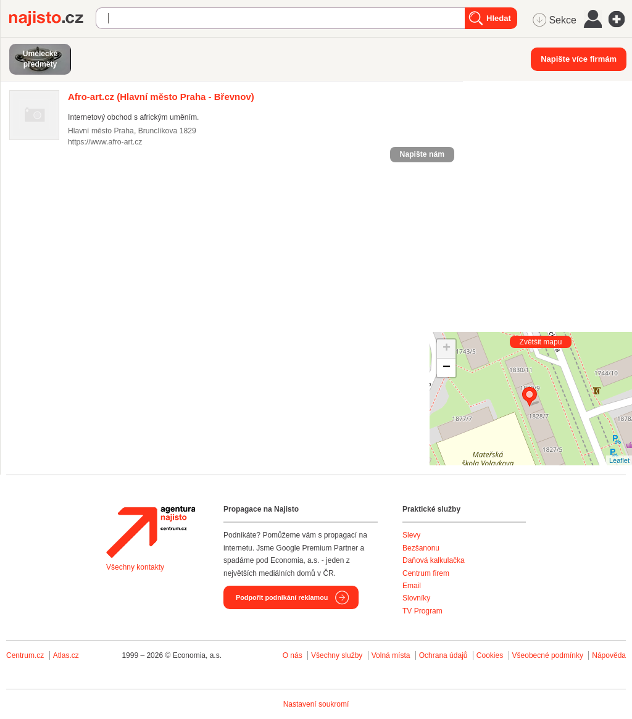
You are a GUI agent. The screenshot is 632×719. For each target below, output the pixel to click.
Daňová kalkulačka (433, 560)
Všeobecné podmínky (547, 655)
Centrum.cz (25, 655)
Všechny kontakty (135, 567)
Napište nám (422, 154)
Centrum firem (425, 573)
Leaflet (619, 460)
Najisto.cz (52, 18)
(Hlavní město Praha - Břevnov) (161, 96)
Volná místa (391, 655)
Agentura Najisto (150, 532)
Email (411, 585)
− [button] (447, 368)
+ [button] (447, 348)
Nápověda (609, 655)
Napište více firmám (579, 59)
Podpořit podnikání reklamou (282, 597)
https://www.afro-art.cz (105, 142)
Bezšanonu (420, 548)
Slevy (411, 535)
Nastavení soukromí (316, 704)
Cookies (489, 655)
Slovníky (416, 598)
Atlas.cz (66, 655)
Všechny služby (338, 655)
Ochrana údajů (443, 655)
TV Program (422, 611)
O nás (292, 655)
